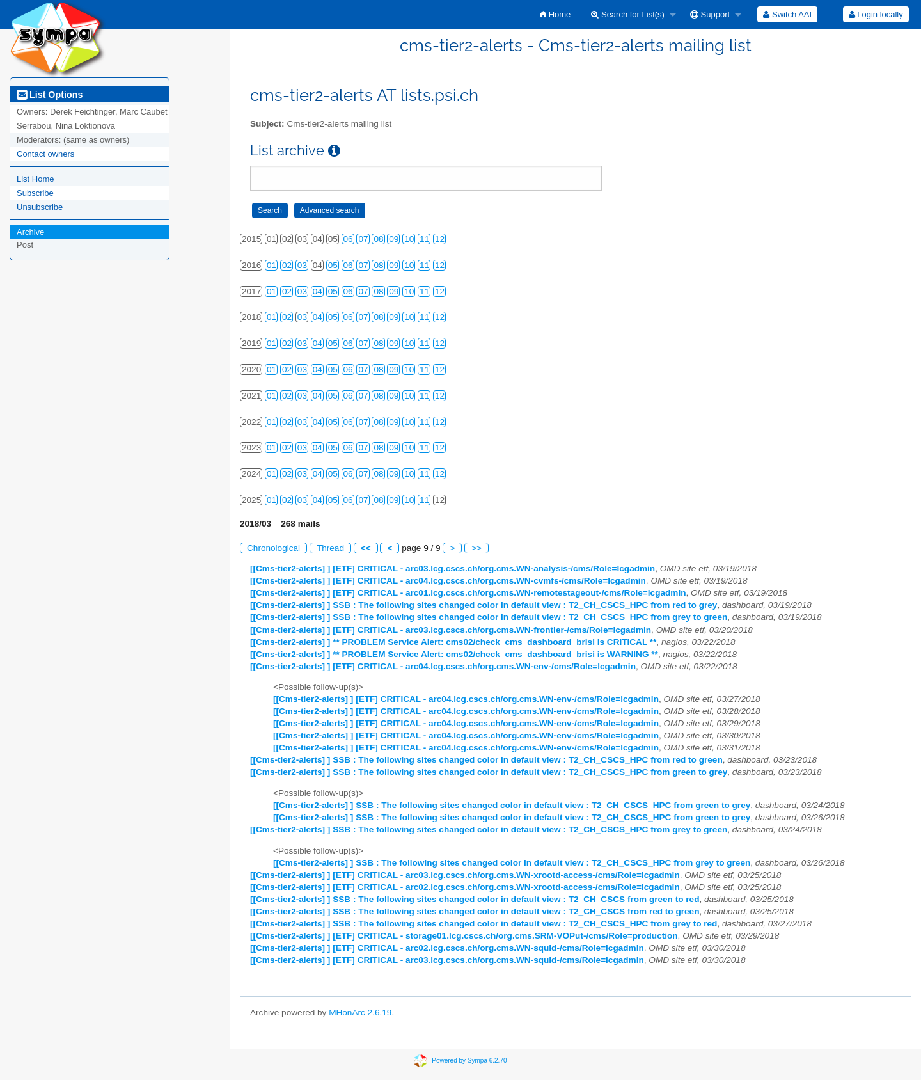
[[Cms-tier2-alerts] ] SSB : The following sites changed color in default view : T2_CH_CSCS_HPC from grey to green (488, 617)
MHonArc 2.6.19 (360, 1012)
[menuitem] (555, 14)
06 (348, 239)
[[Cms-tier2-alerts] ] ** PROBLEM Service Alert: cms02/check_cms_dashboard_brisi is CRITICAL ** (453, 642)
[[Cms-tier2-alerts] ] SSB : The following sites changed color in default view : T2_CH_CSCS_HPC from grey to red (483, 923)
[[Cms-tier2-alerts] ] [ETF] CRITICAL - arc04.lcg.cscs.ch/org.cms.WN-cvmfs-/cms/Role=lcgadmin (448, 580)
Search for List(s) (628, 14)
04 (317, 291)
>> (476, 548)
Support (710, 14)
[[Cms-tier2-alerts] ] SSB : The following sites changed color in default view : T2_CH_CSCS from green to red (474, 899)
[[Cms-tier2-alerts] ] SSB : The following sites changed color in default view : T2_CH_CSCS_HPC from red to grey (483, 605)
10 (409, 239)
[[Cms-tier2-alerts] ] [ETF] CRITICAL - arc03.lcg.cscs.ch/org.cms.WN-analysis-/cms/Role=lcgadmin (452, 568)
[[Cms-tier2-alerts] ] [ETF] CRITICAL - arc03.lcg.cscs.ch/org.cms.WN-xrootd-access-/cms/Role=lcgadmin (465, 875)
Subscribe (35, 193)
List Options (50, 95)
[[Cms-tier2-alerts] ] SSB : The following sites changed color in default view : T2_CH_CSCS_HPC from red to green (486, 760)
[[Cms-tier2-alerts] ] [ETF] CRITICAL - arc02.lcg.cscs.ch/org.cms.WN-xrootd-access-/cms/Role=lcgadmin (465, 887)
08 (378, 239)
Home (555, 14)
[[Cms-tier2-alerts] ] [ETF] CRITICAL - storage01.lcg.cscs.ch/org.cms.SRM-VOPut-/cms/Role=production (464, 936)
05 (333, 265)
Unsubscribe (40, 207)
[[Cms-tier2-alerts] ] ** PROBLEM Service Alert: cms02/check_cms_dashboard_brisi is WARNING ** (454, 654)
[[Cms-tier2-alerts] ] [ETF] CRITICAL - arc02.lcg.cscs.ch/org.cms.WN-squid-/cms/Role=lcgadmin (447, 948)
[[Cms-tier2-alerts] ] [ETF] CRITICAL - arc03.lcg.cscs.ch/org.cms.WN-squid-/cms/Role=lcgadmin (447, 960)
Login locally (876, 14)
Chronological (273, 548)
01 (271, 265)
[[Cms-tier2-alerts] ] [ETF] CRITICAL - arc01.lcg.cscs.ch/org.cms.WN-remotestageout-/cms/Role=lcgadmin (468, 593)
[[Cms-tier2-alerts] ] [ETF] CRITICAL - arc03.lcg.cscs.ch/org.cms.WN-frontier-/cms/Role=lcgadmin (450, 630)
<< (366, 548)
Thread (330, 548)
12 (440, 239)
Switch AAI (787, 14)
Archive (30, 232)
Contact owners (45, 154)
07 (363, 239)
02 (287, 265)
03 (302, 265)
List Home (35, 179)
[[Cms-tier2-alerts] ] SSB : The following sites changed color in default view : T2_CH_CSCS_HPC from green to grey (488, 772)
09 (393, 239)
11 (424, 239)
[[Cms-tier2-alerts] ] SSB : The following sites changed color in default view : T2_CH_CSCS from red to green (474, 911)
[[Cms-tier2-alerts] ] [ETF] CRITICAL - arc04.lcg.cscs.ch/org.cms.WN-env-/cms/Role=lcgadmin (443, 666)
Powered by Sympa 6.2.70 (469, 1060)
